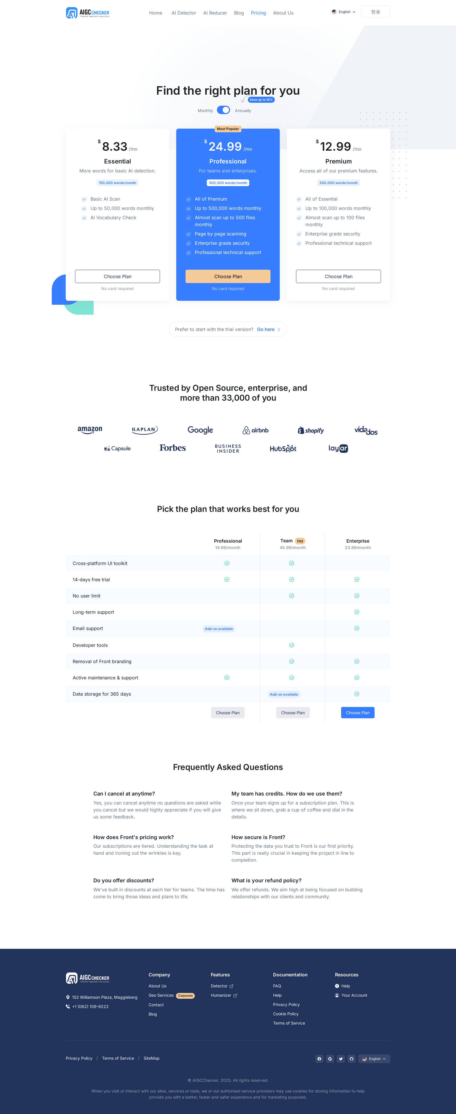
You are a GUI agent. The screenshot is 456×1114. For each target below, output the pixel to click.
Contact (156, 1004)
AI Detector (184, 13)
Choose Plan (117, 276)
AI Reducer (215, 13)
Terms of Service (289, 1023)
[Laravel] (88, 13)
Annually (246, 110)
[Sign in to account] (375, 12)
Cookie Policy (286, 1013)
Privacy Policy (286, 1004)
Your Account (351, 995)
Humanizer (224, 995)
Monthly (205, 110)
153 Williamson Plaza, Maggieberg (102, 997)
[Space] (88, 977)
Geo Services (172, 995)
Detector (222, 985)
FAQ (277, 985)
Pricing (258, 13)
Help (277, 995)
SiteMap (152, 1058)
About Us (283, 13)
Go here (269, 329)
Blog (239, 13)
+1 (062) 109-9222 (87, 1006)
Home (155, 13)
